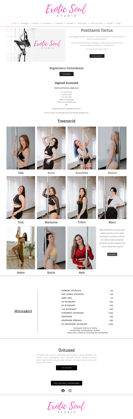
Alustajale (24, 23)
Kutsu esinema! (97, 23)
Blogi (119, 23)
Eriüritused (82, 23)
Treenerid (59, 23)
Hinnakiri (70, 23)
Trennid (35, 23)
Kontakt (110, 23)
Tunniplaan (46, 23)
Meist (15, 23)
